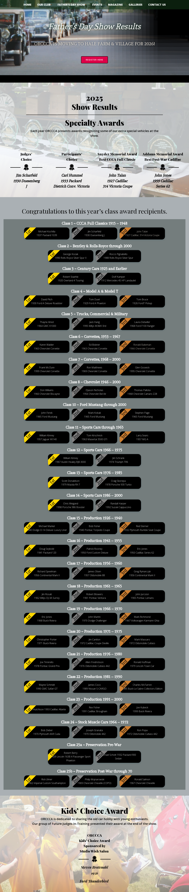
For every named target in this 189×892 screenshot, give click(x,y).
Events (97, 4)
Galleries (135, 4)
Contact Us (157, 4)
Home (27, 4)
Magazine (115, 4)
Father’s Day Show (72, 4)
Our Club (44, 4)
